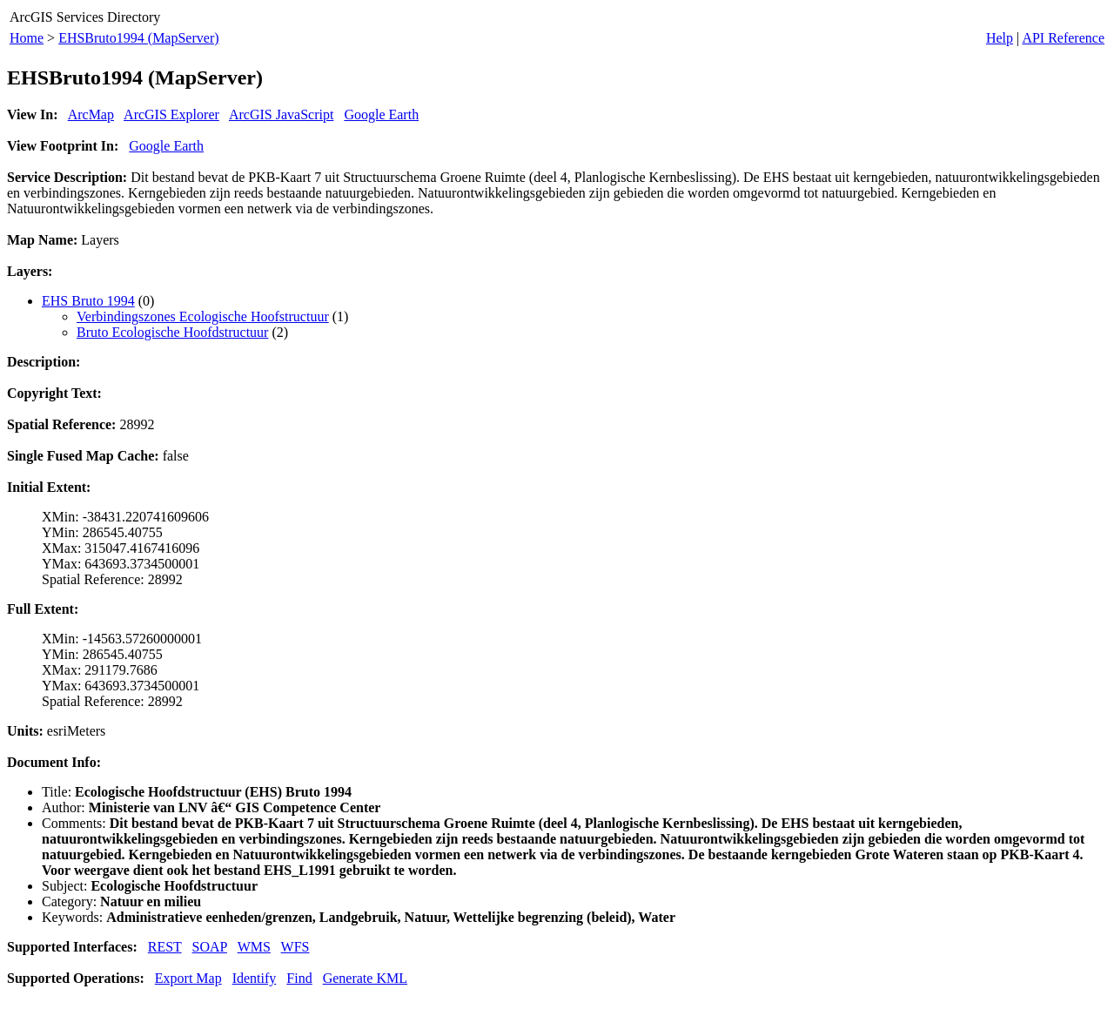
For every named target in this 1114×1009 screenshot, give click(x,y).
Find (299, 978)
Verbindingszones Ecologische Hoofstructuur (203, 316)
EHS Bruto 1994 (88, 300)
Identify (254, 978)
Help (999, 37)
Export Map (188, 978)
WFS (295, 946)
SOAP (209, 946)
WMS (254, 946)
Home (27, 37)
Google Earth (381, 114)
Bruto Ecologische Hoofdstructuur (172, 332)
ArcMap (91, 114)
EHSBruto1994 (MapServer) (138, 37)
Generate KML (365, 978)
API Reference (1063, 37)
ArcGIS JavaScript (281, 114)
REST (165, 946)
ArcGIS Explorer (171, 114)
